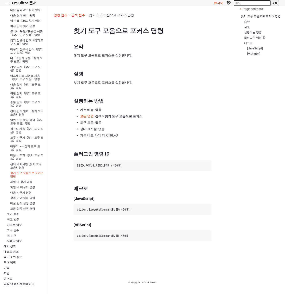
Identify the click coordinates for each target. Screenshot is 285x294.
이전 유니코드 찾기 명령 (25, 20)
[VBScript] (253, 54)
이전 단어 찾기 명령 (22, 26)
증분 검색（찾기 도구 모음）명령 (25, 103)
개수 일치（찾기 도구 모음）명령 (25, 68)
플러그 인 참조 (13, 257)
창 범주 (11, 235)
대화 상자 (10, 246)
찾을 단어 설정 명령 (22, 198)
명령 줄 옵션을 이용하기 (19, 284)
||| (8, 3)
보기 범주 (13, 214)
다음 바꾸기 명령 (20, 192)
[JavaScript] (255, 48)
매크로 (248, 43)
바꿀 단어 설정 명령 (22, 203)
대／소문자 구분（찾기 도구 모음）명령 (26, 59)
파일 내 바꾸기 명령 (22, 187)
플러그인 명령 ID (254, 37)
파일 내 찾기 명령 (21, 182)
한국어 (218, 3)
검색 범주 (78, 15)
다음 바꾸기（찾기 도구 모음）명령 (27, 157)
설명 (247, 27)
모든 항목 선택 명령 (22, 208)
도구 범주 (13, 230)
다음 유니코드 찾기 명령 (25, 10)
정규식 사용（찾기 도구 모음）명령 (27, 130)
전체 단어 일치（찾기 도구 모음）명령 (27, 112)
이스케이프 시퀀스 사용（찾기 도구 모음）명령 (25, 77)
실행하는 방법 (253, 32)
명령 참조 (60, 15)
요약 (247, 21)
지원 (6, 273)
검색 (274, 2)
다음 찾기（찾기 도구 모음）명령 (25, 86)
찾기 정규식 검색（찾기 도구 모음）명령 (27, 42)
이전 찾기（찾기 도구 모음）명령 (25, 95)
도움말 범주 (14, 241)
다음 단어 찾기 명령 (22, 15)
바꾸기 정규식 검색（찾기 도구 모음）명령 (26, 51)
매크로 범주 (14, 225)
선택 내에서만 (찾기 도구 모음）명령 (26, 166)
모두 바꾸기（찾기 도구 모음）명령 (27, 139)
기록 (6, 268)
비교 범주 (13, 219)
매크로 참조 (11, 251)
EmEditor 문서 (24, 3)
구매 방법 (10, 262)
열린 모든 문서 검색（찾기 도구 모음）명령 (27, 121)
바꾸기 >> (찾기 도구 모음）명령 (25, 148)
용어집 (8, 278)
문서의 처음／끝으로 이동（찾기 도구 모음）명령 (26, 33)
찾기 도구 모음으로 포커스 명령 (27, 174)
